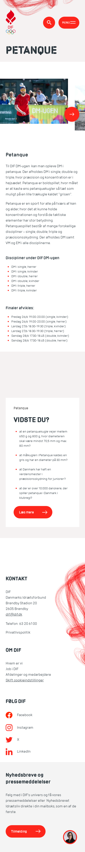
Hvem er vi (14, 663)
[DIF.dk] (11, 22)
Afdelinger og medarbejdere (28, 674)
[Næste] (71, 114)
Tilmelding (19, 831)
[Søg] (49, 23)
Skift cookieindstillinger (25, 680)
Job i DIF (12, 668)
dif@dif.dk (14, 614)
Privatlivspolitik (18, 632)
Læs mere (26, 512)
